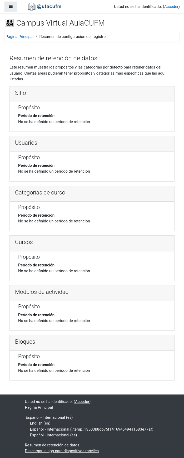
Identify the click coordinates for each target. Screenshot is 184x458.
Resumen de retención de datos (52, 445)
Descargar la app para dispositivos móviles (62, 451)
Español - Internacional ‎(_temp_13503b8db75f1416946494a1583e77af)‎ (91, 429)
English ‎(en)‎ (40, 423)
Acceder (171, 6)
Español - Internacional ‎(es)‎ (49, 417)
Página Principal (19, 36)
